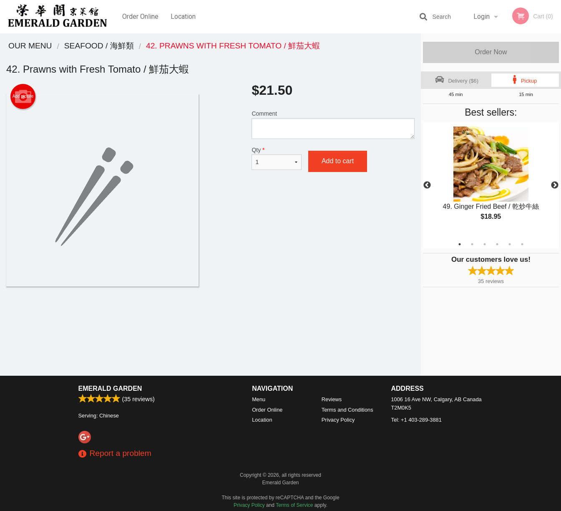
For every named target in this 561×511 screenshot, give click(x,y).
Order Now (491, 52)
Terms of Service (294, 505)
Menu (258, 399)
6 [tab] (522, 244)
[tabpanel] (491, 180)
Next (555, 185)
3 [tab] (484, 244)
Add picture (23, 96)
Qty (276, 158)
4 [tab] (497, 244)
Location (183, 16)
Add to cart (338, 160)
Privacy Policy (338, 420)
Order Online (140, 16)
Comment (333, 124)
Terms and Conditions (347, 410)
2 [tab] (472, 244)
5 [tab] (510, 244)
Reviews (332, 399)
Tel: (416, 420)
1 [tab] (459, 244)
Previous (427, 185)
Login (481, 16)
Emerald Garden (110, 388)
